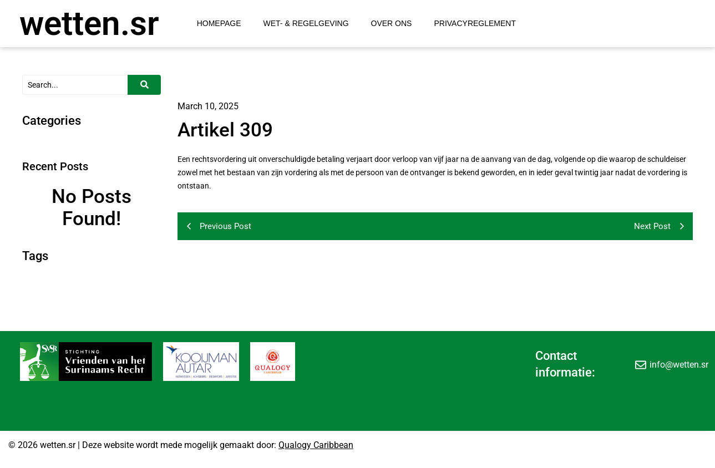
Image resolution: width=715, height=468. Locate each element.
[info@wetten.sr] (640, 364)
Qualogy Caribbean (315, 445)
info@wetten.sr (679, 364)
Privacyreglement (475, 23)
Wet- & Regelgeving (306, 23)
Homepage (219, 23)
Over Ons (391, 23)
